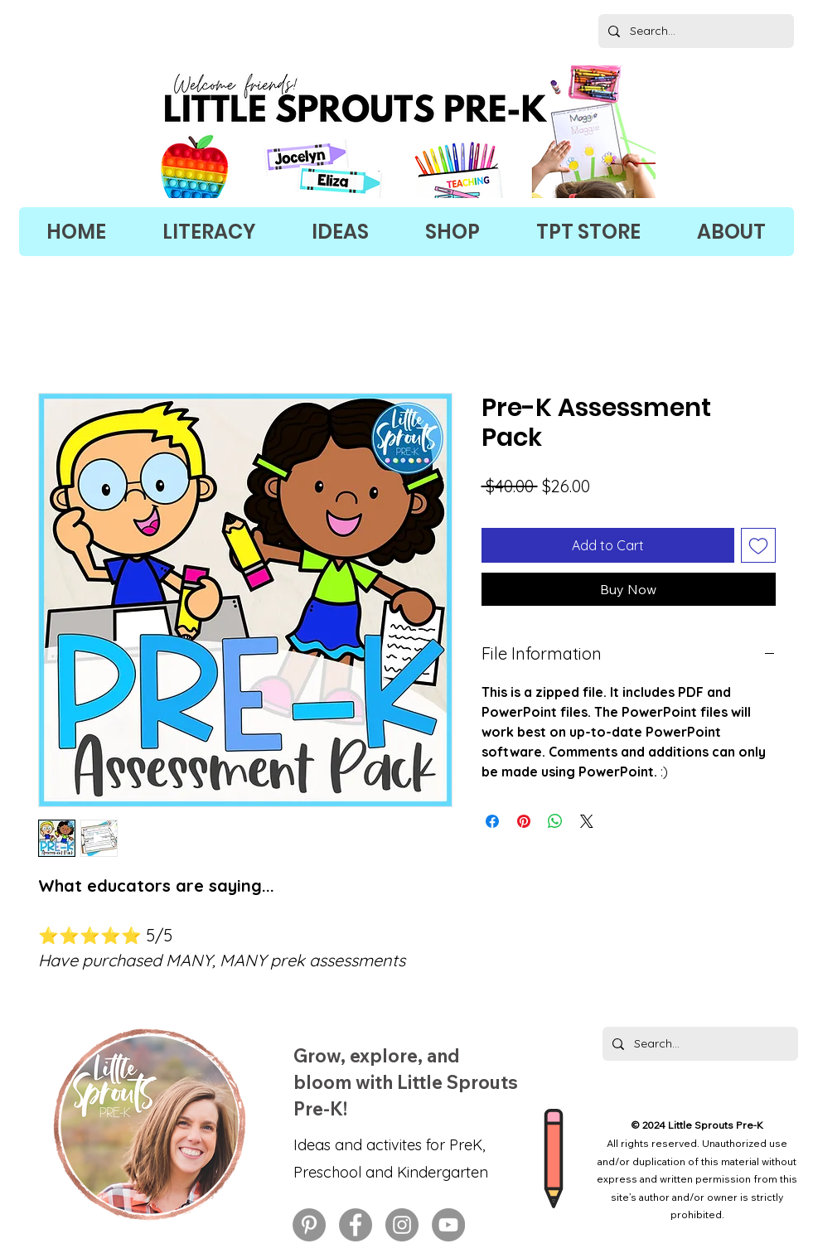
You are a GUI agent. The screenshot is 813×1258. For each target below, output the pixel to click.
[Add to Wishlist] (758, 545)
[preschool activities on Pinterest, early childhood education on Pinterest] (309, 1224)
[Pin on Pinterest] (524, 821)
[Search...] (694, 31)
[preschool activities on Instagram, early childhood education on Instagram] (402, 1224)
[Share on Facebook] (492, 821)
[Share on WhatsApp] (555, 821)
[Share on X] (587, 821)
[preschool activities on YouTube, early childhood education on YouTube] (448, 1224)
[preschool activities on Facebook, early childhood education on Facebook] (355, 1224)
